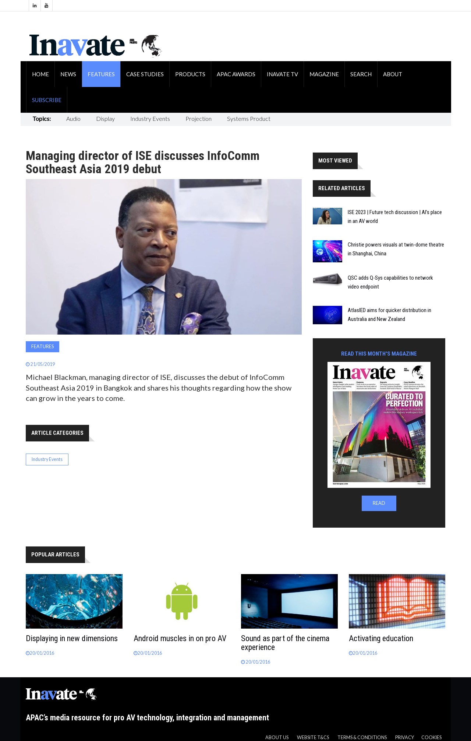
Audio (73, 118)
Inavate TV (282, 74)
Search (361, 74)
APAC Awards (236, 74)
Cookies (431, 737)
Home (40, 74)
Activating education (381, 638)
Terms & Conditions (362, 737)
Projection (198, 118)
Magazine (324, 74)
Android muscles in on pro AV (180, 638)
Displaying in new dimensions (72, 638)
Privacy (404, 737)
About (392, 74)
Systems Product (248, 118)
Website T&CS (313, 737)
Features (101, 74)
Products (190, 74)
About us (276, 737)
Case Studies (145, 74)
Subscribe (46, 100)
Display (105, 118)
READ (379, 503)
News (68, 74)
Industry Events (150, 118)
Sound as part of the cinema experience (285, 643)
